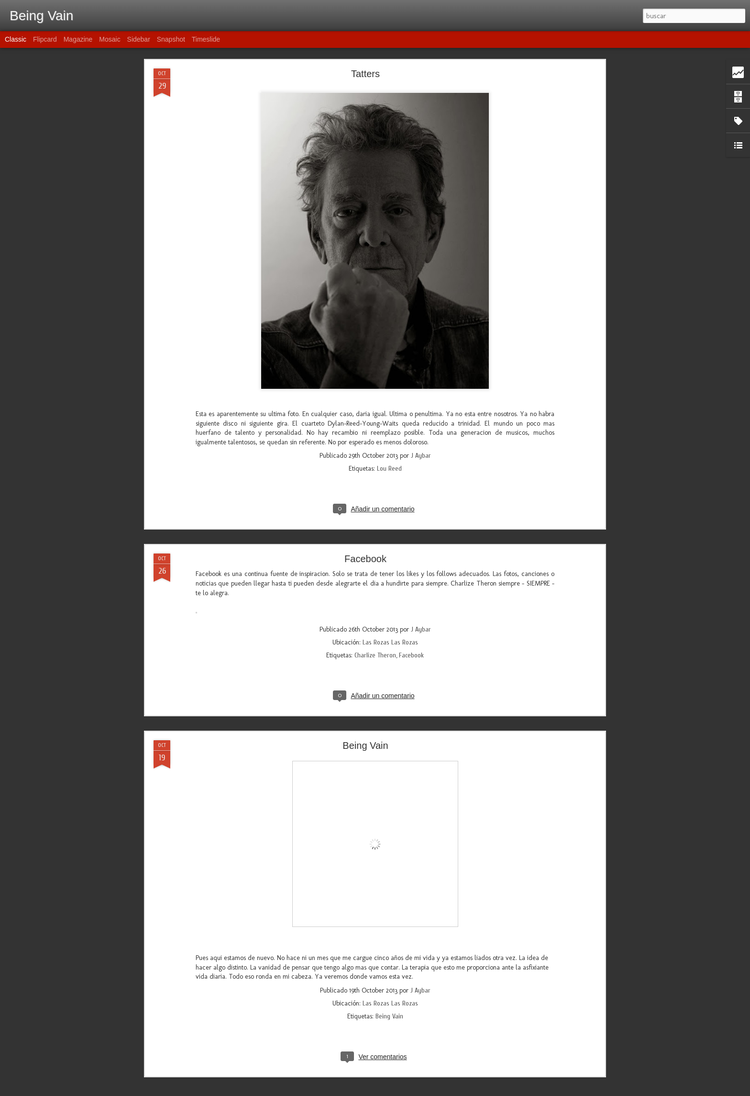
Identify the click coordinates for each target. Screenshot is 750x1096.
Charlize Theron (375, 655)
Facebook (365, 559)
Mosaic (109, 39)
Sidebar (138, 39)
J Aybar (421, 456)
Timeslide (206, 39)
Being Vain (365, 745)
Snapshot (171, 39)
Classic (15, 39)
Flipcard (45, 39)
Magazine (78, 39)
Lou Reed (389, 468)
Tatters (365, 73)
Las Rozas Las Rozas (390, 642)
